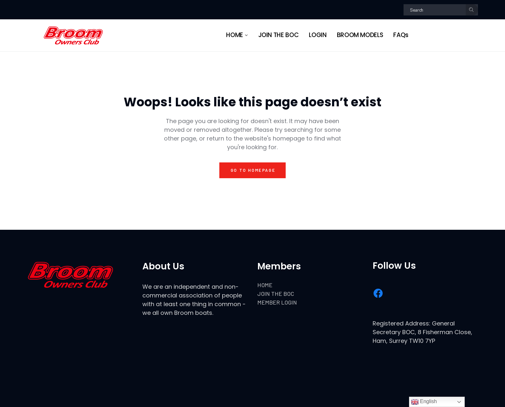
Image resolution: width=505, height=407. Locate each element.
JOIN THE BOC (275, 293)
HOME (264, 284)
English (424, 402)
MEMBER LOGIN (277, 302)
